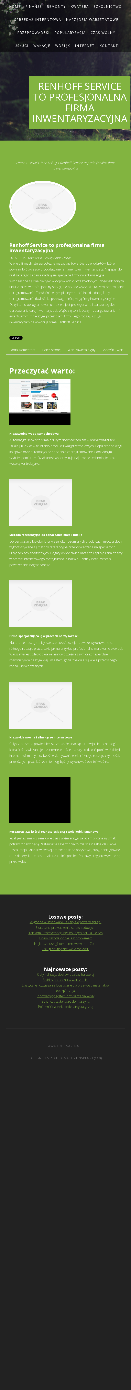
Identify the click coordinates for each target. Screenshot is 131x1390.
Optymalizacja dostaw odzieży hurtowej (65, 974)
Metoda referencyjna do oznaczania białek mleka (45, 535)
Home (20, 163)
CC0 (98, 1058)
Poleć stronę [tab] (51, 350)
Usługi (32, 163)
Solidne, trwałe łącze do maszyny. (66, 1001)
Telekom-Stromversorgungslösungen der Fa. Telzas (66, 933)
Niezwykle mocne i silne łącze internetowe (40, 737)
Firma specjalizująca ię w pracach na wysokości (43, 636)
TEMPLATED (52, 1058)
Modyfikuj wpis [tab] (112, 350)
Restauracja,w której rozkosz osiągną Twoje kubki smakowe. (54, 832)
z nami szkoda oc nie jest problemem (65, 938)
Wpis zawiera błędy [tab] (81, 350)
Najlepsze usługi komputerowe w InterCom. (65, 943)
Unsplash (84, 1058)
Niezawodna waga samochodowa (34, 434)
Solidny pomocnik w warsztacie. (65, 980)
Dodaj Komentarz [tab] (22, 350)
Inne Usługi (49, 163)
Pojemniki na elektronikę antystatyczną (65, 1006)
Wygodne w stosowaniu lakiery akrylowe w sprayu (65, 922)
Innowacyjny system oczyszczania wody (65, 996)
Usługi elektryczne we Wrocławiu (65, 949)
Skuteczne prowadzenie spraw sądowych (65, 927)
